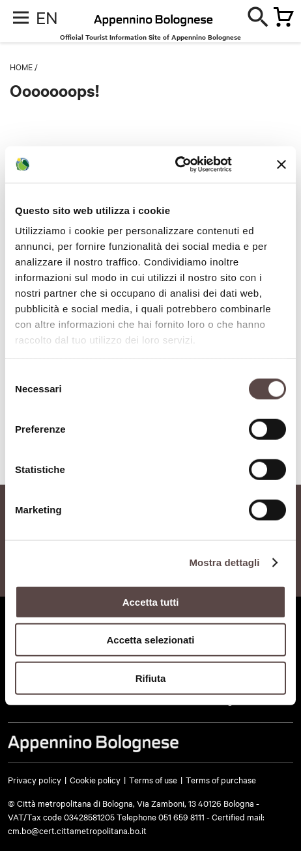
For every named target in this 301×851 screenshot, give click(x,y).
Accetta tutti (150, 601)
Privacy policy (34, 779)
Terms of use (153, 779)
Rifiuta (151, 677)
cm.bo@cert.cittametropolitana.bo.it (77, 830)
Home (21, 66)
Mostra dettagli (224, 562)
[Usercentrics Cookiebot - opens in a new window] (176, 164)
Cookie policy (95, 779)
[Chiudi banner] (281, 164)
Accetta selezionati (150, 639)
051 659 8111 (181, 816)
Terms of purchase (221, 779)
